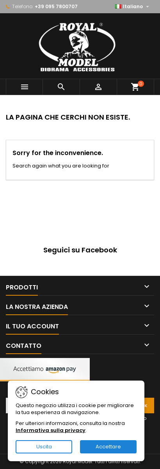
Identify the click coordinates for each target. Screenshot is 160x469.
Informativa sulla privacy (50, 430)
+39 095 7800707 (56, 6)
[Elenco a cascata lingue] (133, 6)
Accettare (108, 446)
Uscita (44, 446)
